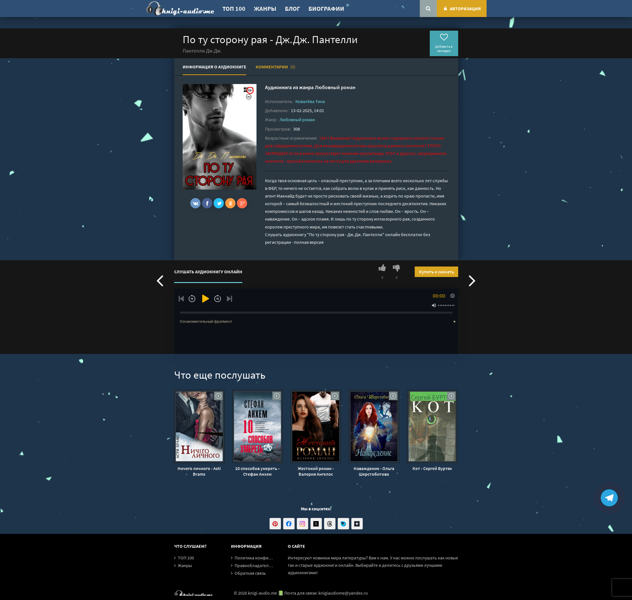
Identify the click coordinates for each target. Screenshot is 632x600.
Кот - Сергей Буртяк (432, 468)
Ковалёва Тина (310, 101)
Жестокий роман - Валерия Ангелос (316, 471)
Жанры (265, 8)
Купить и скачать (436, 271)
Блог (292, 8)
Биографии (326, 8)
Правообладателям (254, 565)
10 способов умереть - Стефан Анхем (257, 471)
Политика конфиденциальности (267, 558)
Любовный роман (335, 87)
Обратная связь (250, 573)
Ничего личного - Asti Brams (199, 471)
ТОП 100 (233, 8)
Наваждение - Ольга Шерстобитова (374, 471)
